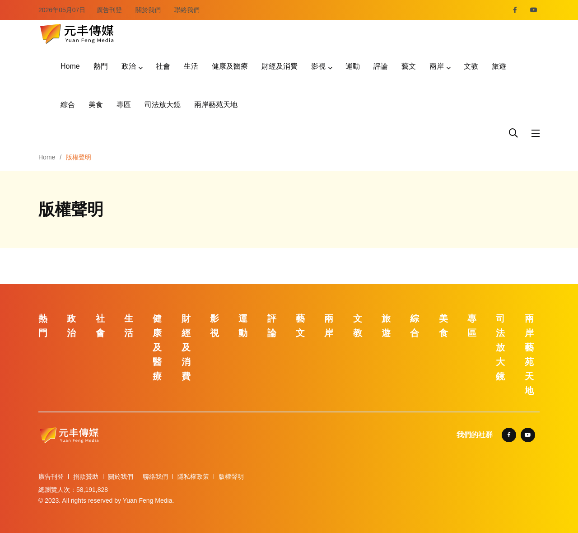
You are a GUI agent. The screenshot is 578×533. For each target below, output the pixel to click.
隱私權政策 (193, 476)
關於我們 (148, 10)
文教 (471, 66)
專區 (124, 104)
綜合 (68, 104)
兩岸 (436, 66)
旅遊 (499, 66)
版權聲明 (231, 476)
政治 (128, 66)
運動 (352, 66)
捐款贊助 (85, 476)
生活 (191, 66)
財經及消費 (279, 66)
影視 (318, 66)
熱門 (100, 66)
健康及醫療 (230, 66)
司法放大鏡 (162, 104)
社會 (163, 66)
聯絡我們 (187, 10)
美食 (96, 104)
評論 (380, 66)
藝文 (408, 66)
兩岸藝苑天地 (216, 104)
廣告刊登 (109, 10)
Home (70, 66)
